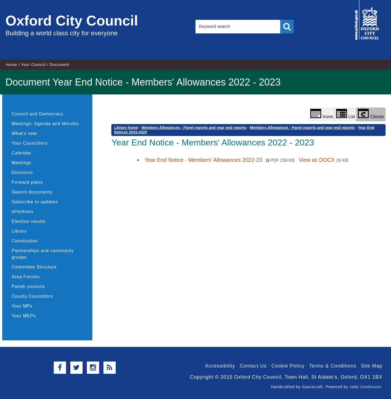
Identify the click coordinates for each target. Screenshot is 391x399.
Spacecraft (312, 387)
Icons (321, 114)
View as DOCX (323, 160)
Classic (371, 114)
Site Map (371, 366)
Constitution (25, 241)
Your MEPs (24, 316)
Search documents (32, 192)
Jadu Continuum (365, 387)
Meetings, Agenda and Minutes (45, 123)
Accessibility (220, 366)
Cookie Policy (287, 366)
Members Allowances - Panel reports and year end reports (193, 127)
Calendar (21, 153)
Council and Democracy (38, 114)
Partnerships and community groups (43, 253)
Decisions (22, 172)
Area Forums (26, 276)
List (345, 114)
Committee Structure (34, 267)
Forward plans (27, 182)
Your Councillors (30, 143)
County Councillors (32, 296)
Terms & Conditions (332, 366)
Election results (29, 221)
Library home (126, 127)
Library (19, 231)
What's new (24, 133)
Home (11, 64)
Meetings (21, 162)
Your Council (33, 64)
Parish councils (28, 286)
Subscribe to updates (35, 201)
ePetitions (22, 211)
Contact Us (253, 366)
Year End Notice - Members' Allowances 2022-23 (220, 160)
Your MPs (22, 306)
